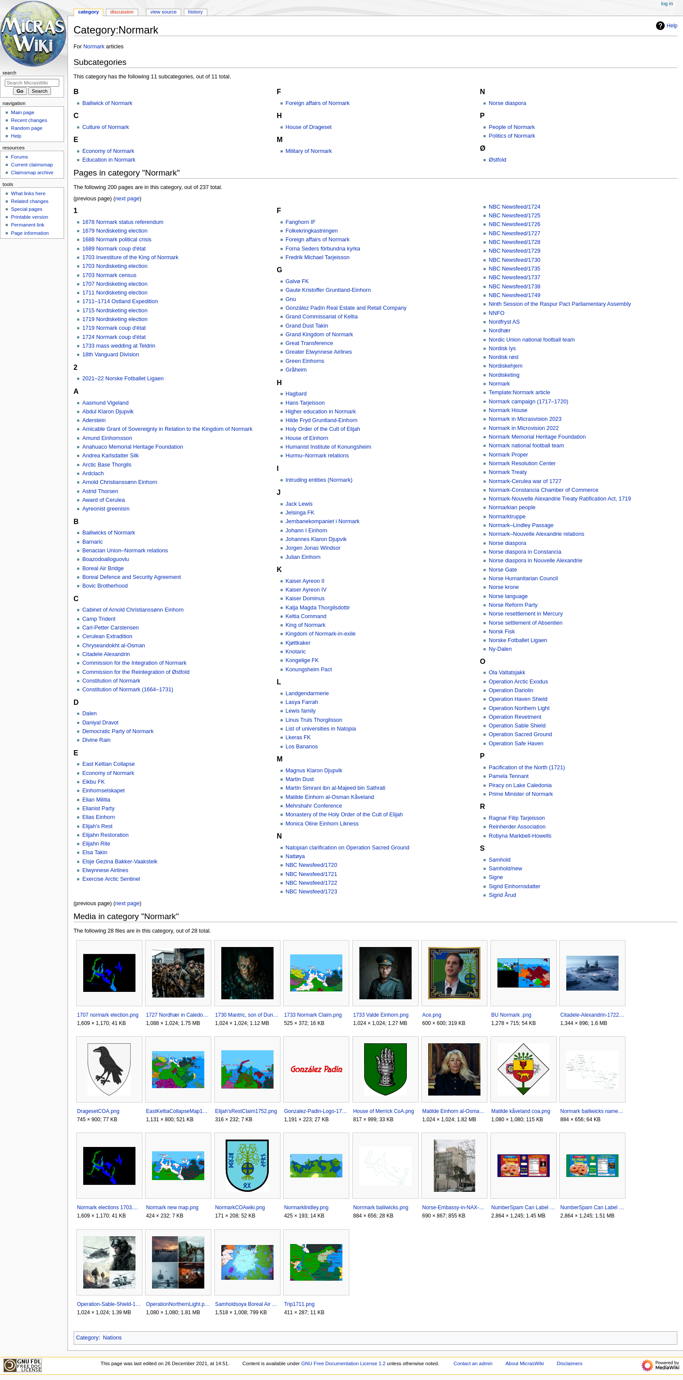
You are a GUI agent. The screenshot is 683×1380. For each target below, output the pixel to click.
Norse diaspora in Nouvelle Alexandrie (535, 561)
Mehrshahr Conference (314, 806)
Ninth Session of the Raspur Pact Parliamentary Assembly (560, 304)
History (195, 11)
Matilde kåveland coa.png (520, 1111)
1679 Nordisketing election (115, 231)
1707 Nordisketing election (115, 284)
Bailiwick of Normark (107, 103)
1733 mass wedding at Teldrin (119, 346)
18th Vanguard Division (110, 355)
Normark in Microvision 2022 (524, 428)
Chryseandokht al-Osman (113, 646)
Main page (22, 112)
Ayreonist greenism (105, 509)
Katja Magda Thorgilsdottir (318, 608)
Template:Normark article (519, 392)
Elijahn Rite (96, 844)
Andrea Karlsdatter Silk (110, 456)
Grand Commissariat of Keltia (322, 317)
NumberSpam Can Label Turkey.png (592, 1207)
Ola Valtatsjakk (507, 673)
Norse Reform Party (513, 605)
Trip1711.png (299, 1304)
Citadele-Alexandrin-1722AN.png (592, 1015)
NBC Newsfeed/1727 (514, 233)
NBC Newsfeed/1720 (311, 865)
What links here (28, 193)
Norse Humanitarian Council (523, 578)
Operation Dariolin (511, 690)
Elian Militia (96, 800)
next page (127, 199)
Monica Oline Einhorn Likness (322, 824)
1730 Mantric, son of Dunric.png (247, 1015)
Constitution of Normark (111, 681)
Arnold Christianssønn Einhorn (119, 482)
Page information (30, 233)
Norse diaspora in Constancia (525, 552)
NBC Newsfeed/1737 (514, 277)
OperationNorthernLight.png (178, 1304)
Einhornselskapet (103, 791)
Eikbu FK (93, 782)
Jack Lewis (299, 504)
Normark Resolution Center (522, 463)
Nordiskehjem (506, 366)
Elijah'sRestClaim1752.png (246, 1111)
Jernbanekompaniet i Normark (323, 521)
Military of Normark (309, 151)
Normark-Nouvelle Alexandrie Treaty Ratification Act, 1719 (560, 499)
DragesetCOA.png (98, 1111)
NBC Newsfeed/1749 (514, 295)
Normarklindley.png (306, 1207)
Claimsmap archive (32, 172)
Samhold (500, 860)
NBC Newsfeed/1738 (514, 287)
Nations (112, 1338)
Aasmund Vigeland (105, 403)
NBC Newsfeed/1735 (514, 269)
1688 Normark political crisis (117, 240)
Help (666, 25)
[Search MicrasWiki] (32, 83)
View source (163, 11)
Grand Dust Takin (307, 326)
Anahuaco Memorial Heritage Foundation (132, 447)
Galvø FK (297, 281)
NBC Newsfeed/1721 (311, 874)
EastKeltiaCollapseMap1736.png (178, 1111)
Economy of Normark (108, 151)
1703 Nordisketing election (115, 266)
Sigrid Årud (502, 895)
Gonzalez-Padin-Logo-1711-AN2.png (316, 1111)
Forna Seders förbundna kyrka (323, 249)
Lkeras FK (298, 737)
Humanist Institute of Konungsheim (329, 447)
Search (10, 72)
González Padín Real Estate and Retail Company (346, 308)
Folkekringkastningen (312, 231)
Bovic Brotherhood (105, 586)
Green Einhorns (305, 361)
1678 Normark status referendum (122, 222)
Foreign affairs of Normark (318, 103)
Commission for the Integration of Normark (134, 663)
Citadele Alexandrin (106, 654)
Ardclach (93, 473)
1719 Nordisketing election (115, 319)
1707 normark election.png (108, 1015)
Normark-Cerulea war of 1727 (525, 481)
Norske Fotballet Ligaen (518, 640)
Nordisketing (504, 375)
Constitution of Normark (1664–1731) (127, 690)
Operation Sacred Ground (520, 734)
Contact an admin (473, 1363)
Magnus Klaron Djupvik (314, 771)
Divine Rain (96, 740)
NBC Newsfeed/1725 (514, 216)
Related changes (29, 201)
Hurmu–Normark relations (317, 456)
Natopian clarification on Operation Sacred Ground (347, 848)
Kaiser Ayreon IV (306, 590)
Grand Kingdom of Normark (319, 334)
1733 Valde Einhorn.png (381, 1015)
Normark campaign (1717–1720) (528, 402)
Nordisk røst (503, 357)
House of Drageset (309, 127)
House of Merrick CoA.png (383, 1111)
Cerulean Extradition (107, 636)
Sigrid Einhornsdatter (514, 886)
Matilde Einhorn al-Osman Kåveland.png (454, 1111)
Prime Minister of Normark (521, 794)
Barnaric (92, 542)
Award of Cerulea (103, 500)
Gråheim (296, 370)
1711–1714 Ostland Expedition (120, 301)
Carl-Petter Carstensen (110, 628)
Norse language (508, 596)
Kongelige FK (302, 660)
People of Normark (512, 127)
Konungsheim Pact (309, 669)
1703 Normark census (109, 275)
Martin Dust (300, 779)
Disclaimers (569, 1363)
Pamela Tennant (508, 776)
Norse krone (504, 587)
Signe (496, 877)
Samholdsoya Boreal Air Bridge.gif (247, 1304)
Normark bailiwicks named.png (592, 1111)
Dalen (89, 713)
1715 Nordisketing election (115, 311)
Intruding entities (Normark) (319, 480)
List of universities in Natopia (321, 729)
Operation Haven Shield (518, 699)
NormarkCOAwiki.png (240, 1207)
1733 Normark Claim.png (313, 1015)
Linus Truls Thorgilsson (314, 720)
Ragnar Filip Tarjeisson (517, 818)
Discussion (121, 11)
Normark (94, 47)
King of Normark (306, 625)
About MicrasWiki (524, 1363)
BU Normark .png (511, 1015)
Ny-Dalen (500, 649)
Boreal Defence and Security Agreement (131, 577)
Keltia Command (306, 616)
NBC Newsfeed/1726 (514, 224)
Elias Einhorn (98, 817)
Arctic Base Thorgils (107, 465)
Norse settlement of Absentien (525, 623)
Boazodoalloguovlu (105, 559)
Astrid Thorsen (100, 491)
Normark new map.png (172, 1207)
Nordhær (500, 331)
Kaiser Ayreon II (305, 581)
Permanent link (27, 224)
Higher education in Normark (321, 412)
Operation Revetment (515, 717)
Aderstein (94, 420)
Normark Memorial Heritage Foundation (537, 437)
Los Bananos (302, 747)
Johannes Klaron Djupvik (316, 539)
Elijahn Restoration (105, 835)
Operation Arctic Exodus (518, 682)
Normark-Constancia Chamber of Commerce (543, 490)
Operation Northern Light (519, 708)
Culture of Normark (105, 127)
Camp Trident (98, 619)
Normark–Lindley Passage (521, 525)
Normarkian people (512, 507)
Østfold (497, 160)
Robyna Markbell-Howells (520, 836)
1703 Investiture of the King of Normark (130, 257)
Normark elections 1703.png (109, 1207)
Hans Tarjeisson (305, 403)
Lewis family (301, 711)
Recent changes (29, 120)
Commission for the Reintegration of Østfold (135, 672)
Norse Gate (503, 570)
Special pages (26, 209)
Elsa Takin (95, 852)
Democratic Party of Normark (118, 731)
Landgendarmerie (307, 693)
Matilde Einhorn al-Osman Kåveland (330, 797)
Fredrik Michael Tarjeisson (318, 257)
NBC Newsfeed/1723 (311, 892)
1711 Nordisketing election (115, 293)
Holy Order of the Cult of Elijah (323, 429)
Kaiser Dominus (305, 598)
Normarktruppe (507, 517)
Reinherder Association (517, 827)
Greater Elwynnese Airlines (319, 352)
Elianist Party (98, 808)
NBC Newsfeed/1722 (311, 883)
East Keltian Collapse (108, 764)
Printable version (29, 217)
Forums (19, 156)
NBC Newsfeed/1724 (514, 207)
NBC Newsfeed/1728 (514, 242)
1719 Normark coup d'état (114, 328)
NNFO (496, 313)
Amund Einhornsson (107, 438)
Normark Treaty (508, 472)
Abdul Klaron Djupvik (108, 412)
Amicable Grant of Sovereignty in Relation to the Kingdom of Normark (167, 429)
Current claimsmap (32, 164)
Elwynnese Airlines (105, 870)
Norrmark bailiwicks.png (381, 1207)
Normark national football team (526, 446)
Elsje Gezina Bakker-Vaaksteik (120, 862)
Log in (667, 3)
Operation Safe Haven (516, 744)
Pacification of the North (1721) (527, 767)
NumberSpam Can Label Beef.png (523, 1207)
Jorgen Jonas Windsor (313, 548)
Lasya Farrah (302, 702)
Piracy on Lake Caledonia (520, 785)
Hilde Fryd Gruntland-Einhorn (322, 420)
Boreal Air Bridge (103, 568)
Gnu (291, 299)
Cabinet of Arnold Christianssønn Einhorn (133, 610)
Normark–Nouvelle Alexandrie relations (536, 534)
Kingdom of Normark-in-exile (321, 634)
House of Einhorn (307, 438)
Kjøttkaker (298, 643)
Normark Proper (508, 455)
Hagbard (296, 394)
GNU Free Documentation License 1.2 (343, 1363)
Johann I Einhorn (307, 531)
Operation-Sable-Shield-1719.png (109, 1304)
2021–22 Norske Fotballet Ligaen (123, 378)
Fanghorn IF (301, 222)
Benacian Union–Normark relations (125, 551)
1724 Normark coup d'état (114, 337)
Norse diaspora (507, 103)
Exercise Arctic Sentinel (111, 879)
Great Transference (309, 343)
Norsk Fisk (502, 632)
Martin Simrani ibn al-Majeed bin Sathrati (335, 788)
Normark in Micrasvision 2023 (525, 419)
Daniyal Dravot (100, 723)
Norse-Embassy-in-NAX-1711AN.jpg (454, 1207)
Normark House (508, 410)
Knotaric (296, 652)
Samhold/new (505, 869)
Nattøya (295, 856)
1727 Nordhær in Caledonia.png (178, 1015)
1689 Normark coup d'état (114, 249)
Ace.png (431, 1015)
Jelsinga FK (300, 513)
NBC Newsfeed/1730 (514, 260)
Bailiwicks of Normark (108, 533)
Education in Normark (108, 160)
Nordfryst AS (504, 322)
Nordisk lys (502, 348)
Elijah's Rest (97, 826)
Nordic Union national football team (532, 340)
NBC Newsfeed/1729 (514, 251)
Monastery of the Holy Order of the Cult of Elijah (344, 815)
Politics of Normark (512, 136)
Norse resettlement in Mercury (526, 614)
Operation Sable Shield (517, 726)
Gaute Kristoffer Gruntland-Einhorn (328, 290)
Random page (26, 128)
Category (87, 1338)
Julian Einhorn (303, 557)
